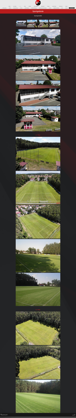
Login (74, 414)
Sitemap (7, 414)
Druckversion (3, 414)
